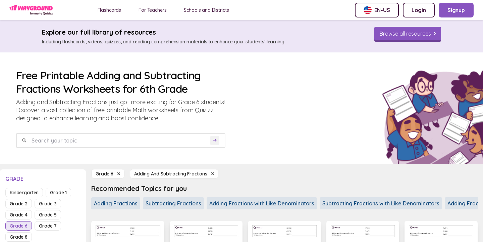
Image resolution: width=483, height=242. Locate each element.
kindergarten (24, 193)
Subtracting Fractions (173, 203)
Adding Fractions (116, 203)
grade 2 (19, 204)
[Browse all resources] (407, 33)
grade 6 (19, 226)
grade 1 (58, 193)
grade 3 (48, 204)
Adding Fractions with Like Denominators (261, 203)
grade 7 (48, 226)
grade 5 (48, 215)
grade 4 (19, 215)
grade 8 (19, 237)
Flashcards (109, 10)
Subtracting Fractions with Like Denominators (380, 203)
